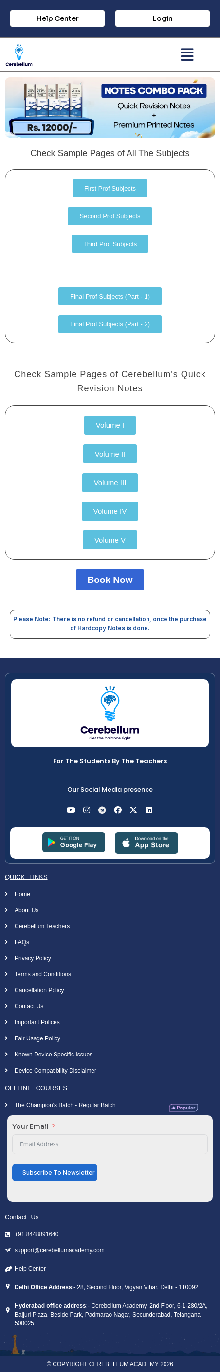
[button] (187, 55)
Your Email (30, 1126)
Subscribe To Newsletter (58, 1172)
